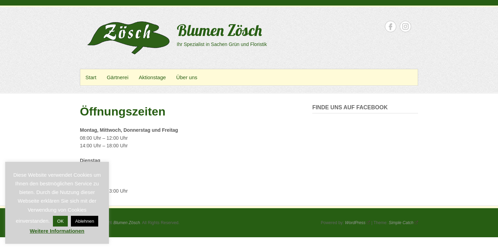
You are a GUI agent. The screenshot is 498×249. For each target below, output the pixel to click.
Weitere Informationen (57, 231)
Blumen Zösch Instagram (405, 26)
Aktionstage (152, 77)
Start (90, 77)
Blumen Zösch (219, 30)
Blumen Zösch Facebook (390, 26)
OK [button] (60, 221)
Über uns (186, 77)
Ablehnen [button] (84, 221)
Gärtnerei (118, 77)
